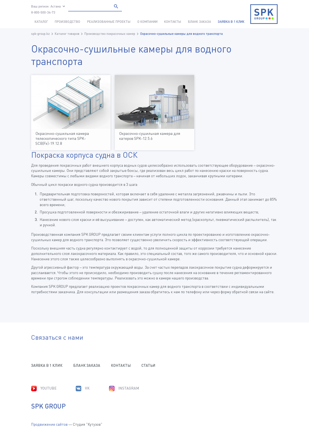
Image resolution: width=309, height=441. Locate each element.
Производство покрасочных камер (109, 33)
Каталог (41, 21)
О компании (147, 21)
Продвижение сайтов (49, 424)
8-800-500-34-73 (43, 12)
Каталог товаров (67, 33)
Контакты (172, 21)
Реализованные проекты (108, 21)
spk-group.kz (40, 33)
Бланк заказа (199, 21)
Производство (67, 21)
